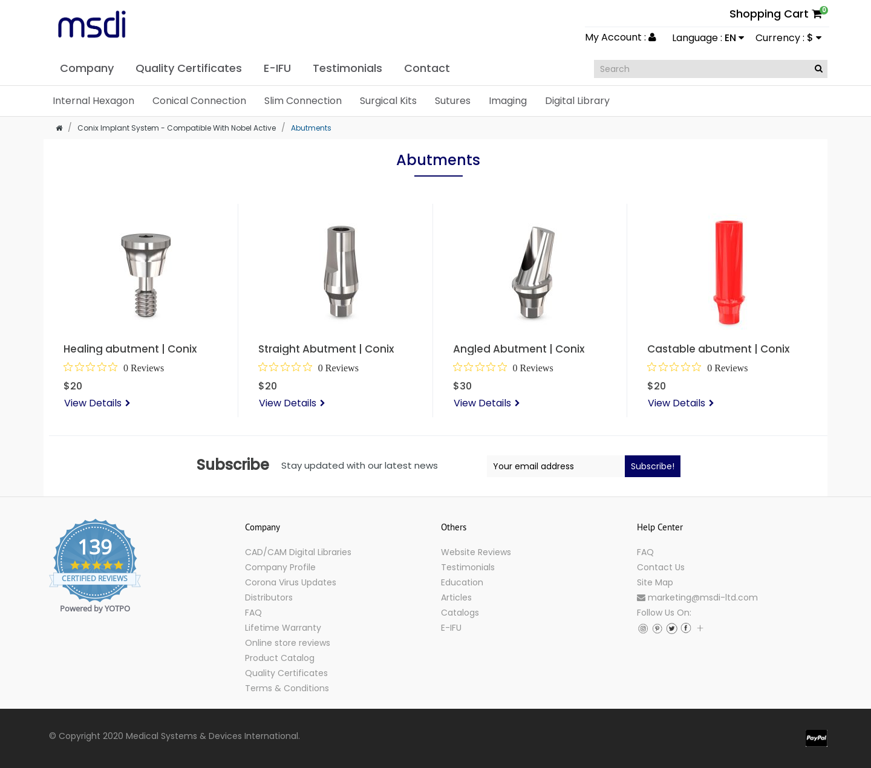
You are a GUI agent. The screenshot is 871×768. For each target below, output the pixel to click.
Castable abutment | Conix (718, 349)
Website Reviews (476, 552)
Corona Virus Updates (290, 582)
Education (462, 582)
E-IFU (451, 628)
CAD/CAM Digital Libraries (298, 552)
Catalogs (460, 613)
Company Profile (280, 567)
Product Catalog (280, 658)
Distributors (269, 597)
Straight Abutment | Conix (326, 349)
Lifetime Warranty (283, 628)
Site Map (655, 582)
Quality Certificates (286, 673)
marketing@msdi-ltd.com (697, 597)
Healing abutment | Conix (130, 349)
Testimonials (468, 567)
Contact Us (661, 567)
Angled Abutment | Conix (518, 349)
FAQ (253, 613)
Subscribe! (652, 466)
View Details (93, 403)
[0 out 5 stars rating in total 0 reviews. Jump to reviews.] (114, 368)
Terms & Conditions (287, 688)
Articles (456, 597)
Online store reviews (287, 643)
